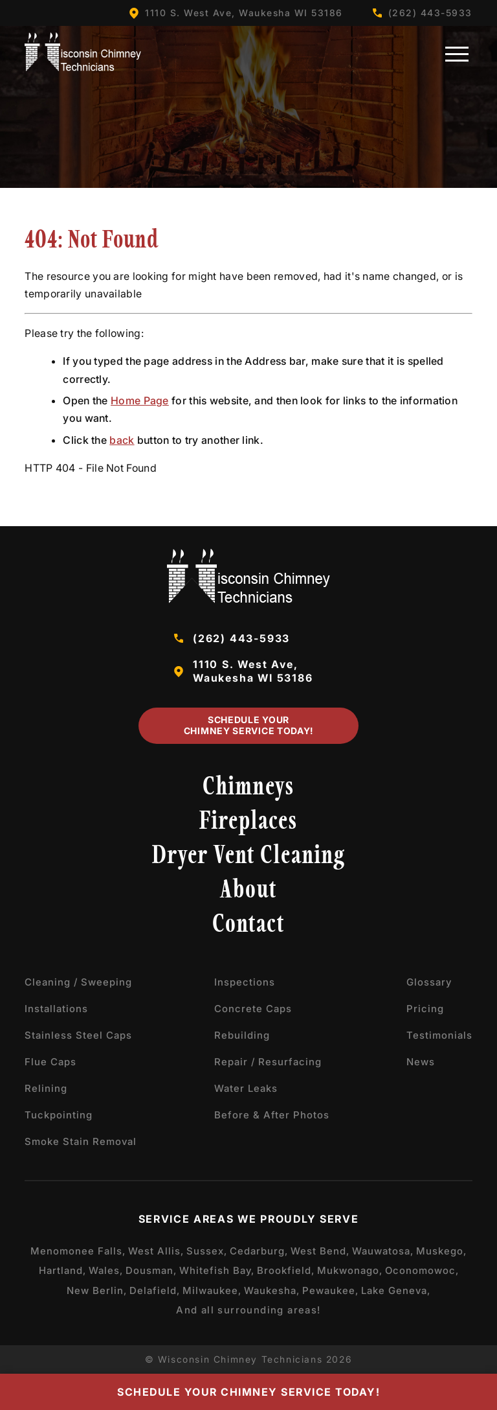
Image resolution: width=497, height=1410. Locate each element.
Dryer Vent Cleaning (249, 857)
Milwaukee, (211, 1290)
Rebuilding (242, 1035)
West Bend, (320, 1251)
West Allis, (156, 1251)
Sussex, (206, 1251)
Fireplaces (248, 822)
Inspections (244, 982)
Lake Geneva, (395, 1290)
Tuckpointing (59, 1115)
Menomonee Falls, (78, 1251)
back (121, 439)
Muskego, (441, 1251)
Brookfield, (286, 1270)
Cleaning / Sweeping (78, 982)
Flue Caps (50, 1062)
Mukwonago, (349, 1270)
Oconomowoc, (422, 1270)
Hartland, (62, 1270)
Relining (46, 1088)
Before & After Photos (271, 1115)
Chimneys (248, 788)
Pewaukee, (330, 1290)
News (420, 1062)
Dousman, (151, 1270)
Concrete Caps (253, 1008)
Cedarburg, (259, 1251)
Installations (56, 1008)
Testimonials (439, 1035)
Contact (248, 925)
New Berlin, (97, 1290)
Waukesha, (272, 1290)
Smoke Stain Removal (81, 1141)
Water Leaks (246, 1088)
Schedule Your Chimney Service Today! (248, 725)
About (248, 891)
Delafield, (154, 1290)
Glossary (429, 982)
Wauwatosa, (383, 1251)
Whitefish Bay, (216, 1270)
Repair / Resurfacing (268, 1062)
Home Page (140, 400)
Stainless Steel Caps (78, 1035)
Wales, (106, 1270)
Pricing (425, 1008)
